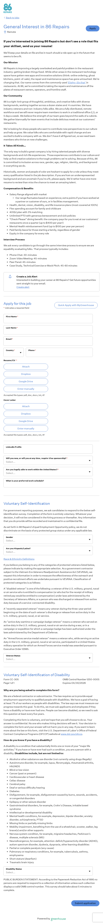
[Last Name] (48, 331)
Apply (92, 28)
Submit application (85, 903)
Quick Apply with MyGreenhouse (76, 305)
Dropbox (26, 374)
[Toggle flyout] (20, 352)
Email (9, 339)
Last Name (12, 328)
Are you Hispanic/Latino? (18, 548)
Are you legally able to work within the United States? (32, 469)
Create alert (22, 287)
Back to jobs (11, 17)
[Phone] (59, 354)
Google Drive (26, 381)
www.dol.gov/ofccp (71, 734)
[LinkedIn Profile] (48, 450)
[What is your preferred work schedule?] (48, 484)
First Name (12, 316)
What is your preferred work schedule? (25, 481)
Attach (26, 366)
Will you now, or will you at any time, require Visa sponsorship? (37, 458)
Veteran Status (13, 655)
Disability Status (14, 869)
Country (10, 350)
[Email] (48, 343)
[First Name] (48, 320)
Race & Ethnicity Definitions (19, 559)
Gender (9, 537)
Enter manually (26, 388)
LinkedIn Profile (14, 447)
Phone (32, 350)
